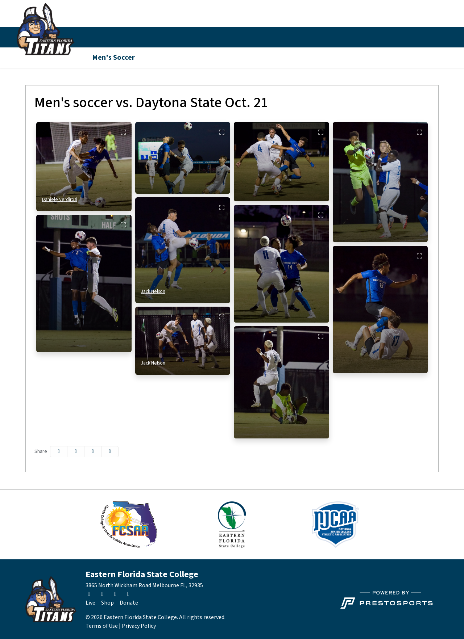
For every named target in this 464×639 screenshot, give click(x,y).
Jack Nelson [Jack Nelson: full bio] (153, 291)
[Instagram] (406, 37)
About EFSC (282, 37)
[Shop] (107, 602)
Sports (95, 37)
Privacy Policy (139, 626)
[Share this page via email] (93, 451)
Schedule (129, 37)
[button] (99, 37)
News (209, 37)
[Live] (90, 602)
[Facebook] (419, 37)
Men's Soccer (113, 57)
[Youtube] (432, 37)
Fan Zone (241, 37)
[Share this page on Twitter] (75, 451)
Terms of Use (102, 626)
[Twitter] (392, 37)
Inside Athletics (168, 37)
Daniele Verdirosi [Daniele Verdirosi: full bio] (59, 199)
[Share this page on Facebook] (58, 451)
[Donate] (129, 602)
